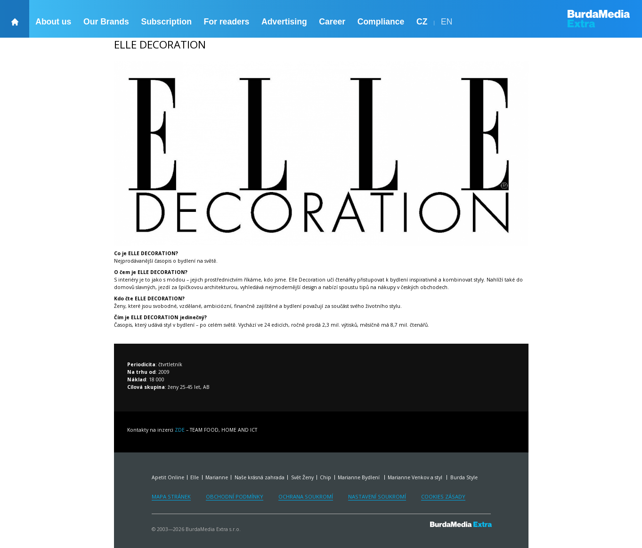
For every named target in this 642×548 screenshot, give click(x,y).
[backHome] (14, 19)
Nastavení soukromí (377, 496)
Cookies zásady (443, 496)
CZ (421, 21)
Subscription (166, 21)
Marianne (216, 477)
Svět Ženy (302, 477)
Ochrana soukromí (305, 496)
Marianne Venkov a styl (416, 477)
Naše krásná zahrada (259, 477)
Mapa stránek (171, 496)
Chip (325, 477)
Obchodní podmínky (234, 496)
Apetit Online (168, 477)
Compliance (381, 21)
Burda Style (464, 477)
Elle (194, 477)
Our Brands (106, 21)
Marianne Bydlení (359, 477)
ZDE (180, 430)
